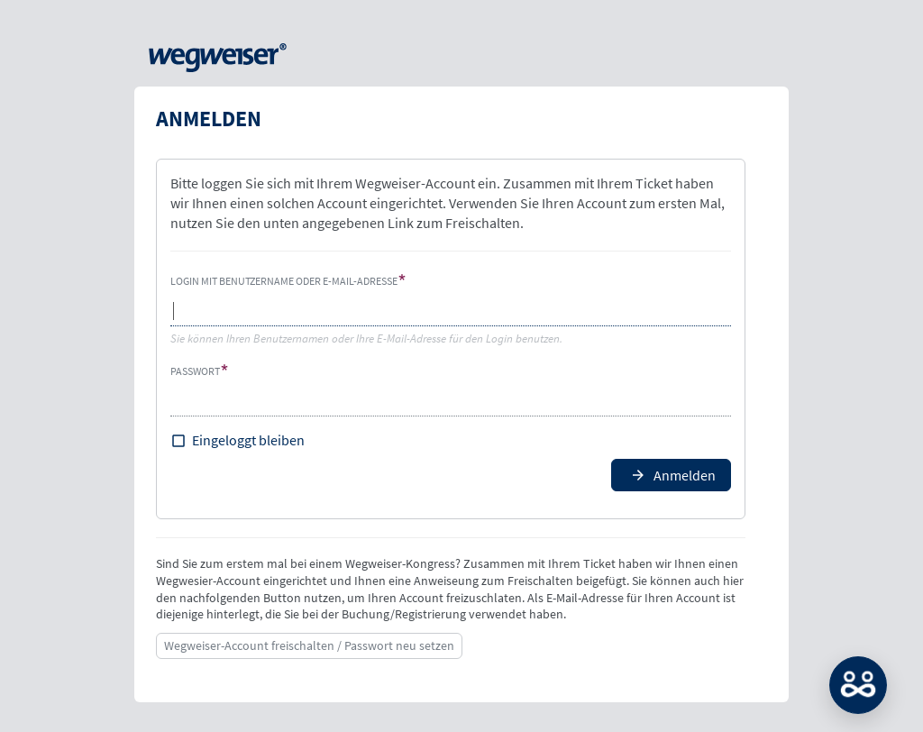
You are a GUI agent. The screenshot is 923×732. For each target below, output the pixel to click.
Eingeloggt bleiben (248, 440)
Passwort (195, 371)
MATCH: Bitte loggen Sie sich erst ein (858, 685)
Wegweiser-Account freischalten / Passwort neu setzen (309, 645)
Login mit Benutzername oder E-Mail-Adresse (284, 281)
